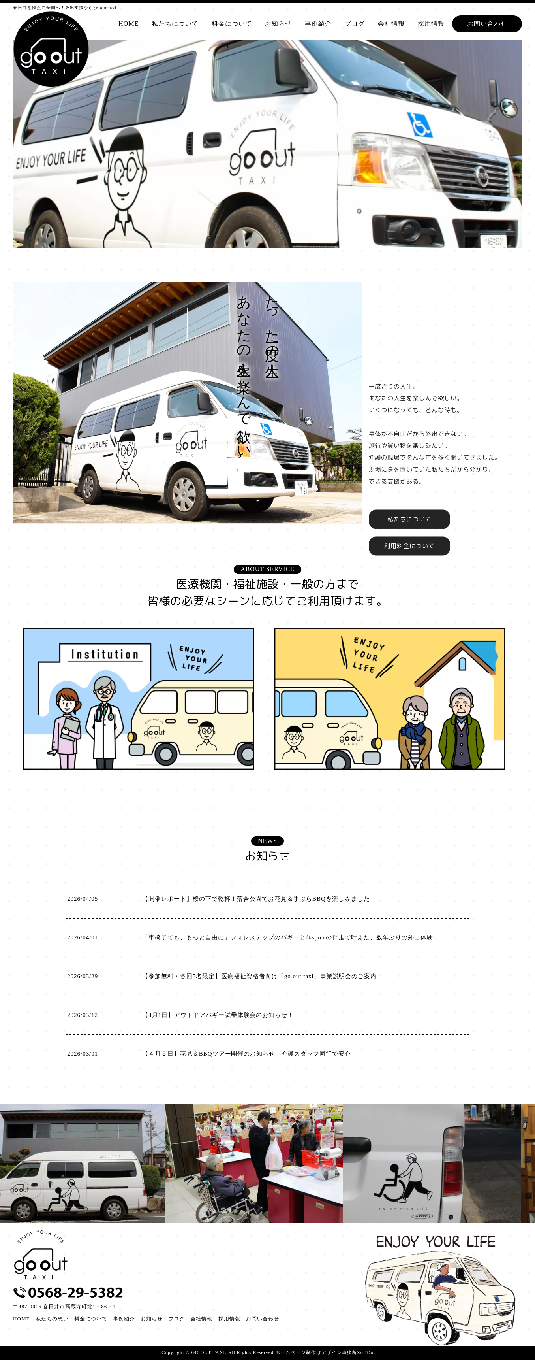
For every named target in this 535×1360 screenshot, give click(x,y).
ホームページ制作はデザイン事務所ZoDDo (324, 1352)
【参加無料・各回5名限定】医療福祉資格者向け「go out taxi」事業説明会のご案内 (259, 976)
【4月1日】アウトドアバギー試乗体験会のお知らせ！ (218, 1015)
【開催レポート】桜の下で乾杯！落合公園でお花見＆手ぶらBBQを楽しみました (256, 899)
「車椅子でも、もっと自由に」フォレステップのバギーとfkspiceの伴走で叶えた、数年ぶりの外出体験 (287, 937)
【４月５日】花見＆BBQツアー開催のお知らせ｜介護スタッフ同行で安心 (246, 1054)
